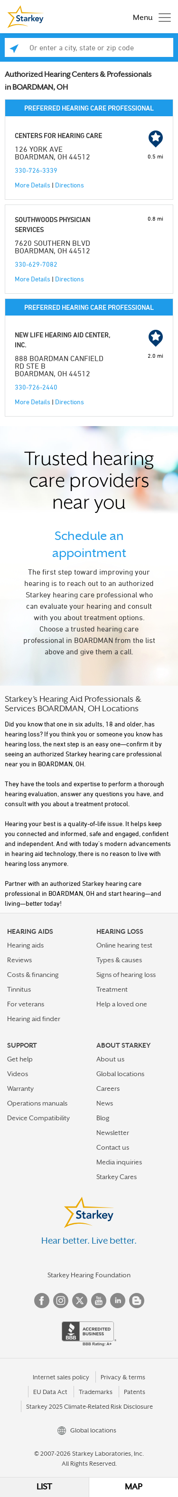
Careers (108, 1088)
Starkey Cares (116, 1177)
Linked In (117, 1300)
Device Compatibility (38, 1118)
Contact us (112, 1147)
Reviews (19, 960)
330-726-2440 (36, 387)
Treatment (112, 989)
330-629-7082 (36, 264)
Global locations (120, 1074)
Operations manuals (37, 1103)
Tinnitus (19, 989)
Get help (20, 1059)
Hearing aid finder (33, 1019)
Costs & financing (33, 974)
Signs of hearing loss (126, 974)
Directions (69, 185)
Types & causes (119, 960)
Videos (17, 1074)
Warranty (20, 1088)
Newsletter (112, 1132)
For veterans (25, 1004)
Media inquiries (119, 1162)
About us (110, 1059)
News (104, 1103)
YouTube (98, 1300)
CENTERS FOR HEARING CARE (58, 135)
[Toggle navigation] (149, 16)
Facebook (41, 1300)
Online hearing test (124, 945)
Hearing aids (25, 945)
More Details (32, 185)
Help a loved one (121, 1004)
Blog (103, 1118)
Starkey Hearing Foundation (89, 1275)
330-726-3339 (36, 170)
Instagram (60, 1300)
